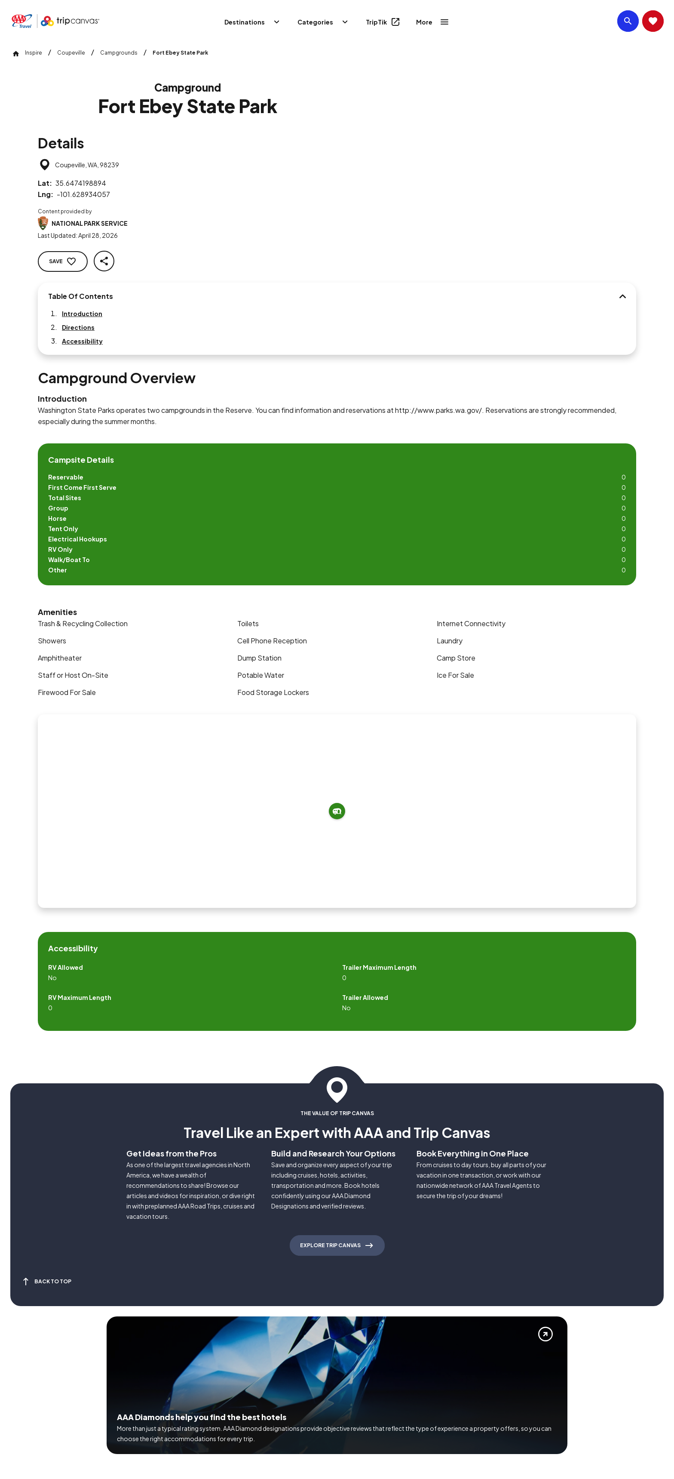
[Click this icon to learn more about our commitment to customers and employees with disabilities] (23, 1355)
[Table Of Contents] (168, 297)
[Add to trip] (419, 567)
